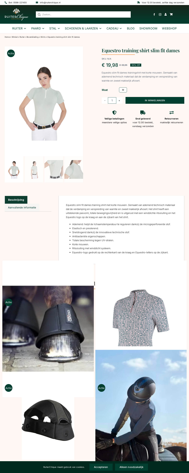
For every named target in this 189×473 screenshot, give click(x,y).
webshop (169, 28)
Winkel (15, 37)
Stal (54, 28)
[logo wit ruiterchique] (16, 9)
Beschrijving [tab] (16, 199)
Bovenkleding (32, 37)
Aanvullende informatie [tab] (22, 207)
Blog (131, 28)
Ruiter (19, 28)
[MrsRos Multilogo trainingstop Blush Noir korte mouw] (141, 329)
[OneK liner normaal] (48, 420)
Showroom (148, 28)
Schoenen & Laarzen (83, 28)
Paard (38, 28)
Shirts (43, 37)
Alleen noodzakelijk (132, 467)
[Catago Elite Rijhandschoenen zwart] (141, 414)
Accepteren (101, 467)
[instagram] (160, 14)
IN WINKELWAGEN (155, 100)
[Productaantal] (112, 100)
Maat (105, 89)
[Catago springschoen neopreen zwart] (48, 329)
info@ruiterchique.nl (50, 2)
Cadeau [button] (114, 28)
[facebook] (154, 14)
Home (7, 37)
